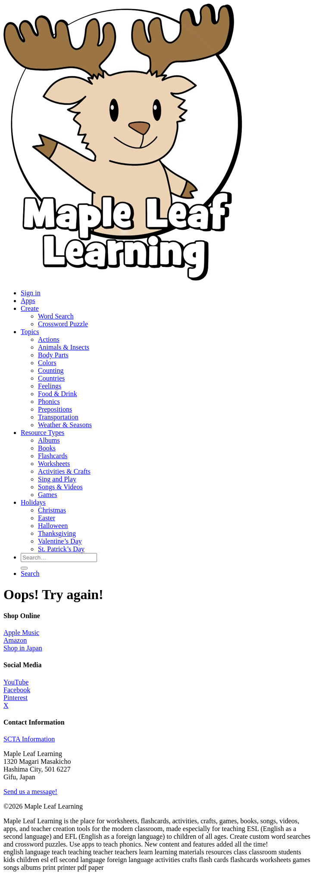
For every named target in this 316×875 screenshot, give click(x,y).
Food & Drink (57, 393)
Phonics (49, 401)
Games (47, 494)
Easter (46, 518)
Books (47, 448)
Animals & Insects (63, 347)
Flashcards (52, 455)
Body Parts (53, 355)
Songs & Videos (60, 487)
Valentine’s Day (60, 541)
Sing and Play (57, 479)
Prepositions (55, 409)
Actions (48, 339)
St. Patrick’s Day (61, 549)
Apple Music (21, 632)
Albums (49, 440)
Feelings (49, 386)
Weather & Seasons (65, 424)
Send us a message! (30, 791)
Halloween (53, 525)
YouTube (15, 682)
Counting (51, 370)
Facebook (16, 690)
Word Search (56, 316)
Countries (51, 378)
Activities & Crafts (64, 471)
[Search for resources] (59, 557)
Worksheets (54, 463)
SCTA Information (29, 739)
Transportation (58, 417)
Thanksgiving (57, 533)
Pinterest (15, 697)
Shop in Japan (22, 648)
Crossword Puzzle (63, 324)
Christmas (52, 510)
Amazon (15, 640)
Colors (47, 362)
